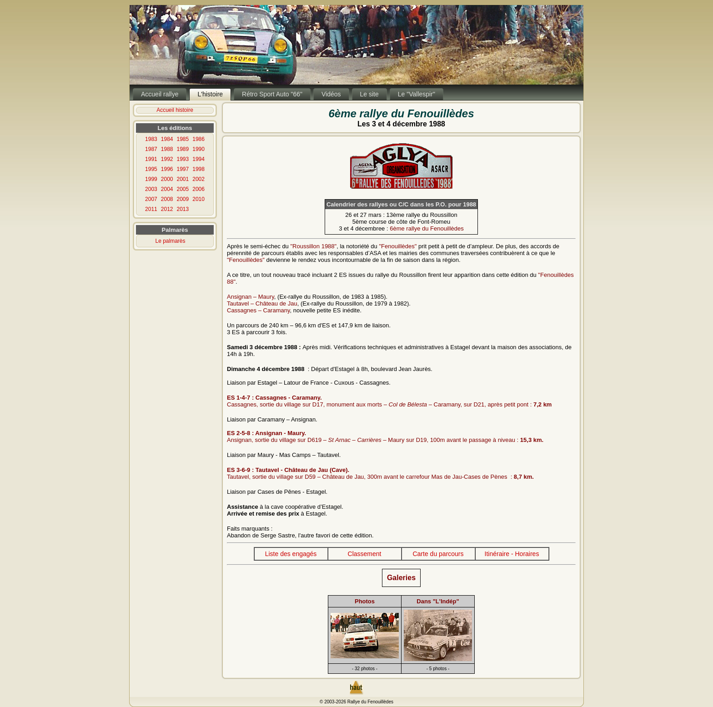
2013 (183, 209)
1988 (167, 149)
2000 (167, 179)
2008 (167, 199)
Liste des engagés (291, 553)
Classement (365, 553)
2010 (198, 199)
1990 (198, 149)
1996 (167, 169)
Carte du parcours (437, 553)
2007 (151, 199)
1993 (183, 159)
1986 (198, 139)
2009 (183, 199)
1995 (151, 169)
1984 (167, 139)
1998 (198, 169)
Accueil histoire (174, 110)
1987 (151, 149)
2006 (198, 189)
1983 (151, 139)
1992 (167, 159)
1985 (183, 139)
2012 (167, 209)
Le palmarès (171, 241)
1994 (198, 159)
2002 (198, 179)
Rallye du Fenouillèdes (370, 701)
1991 (151, 159)
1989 (183, 149)
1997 (183, 169)
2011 (151, 209)
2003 (151, 189)
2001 (183, 179)
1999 (151, 179)
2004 (167, 189)
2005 (183, 189)
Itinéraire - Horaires (512, 553)
